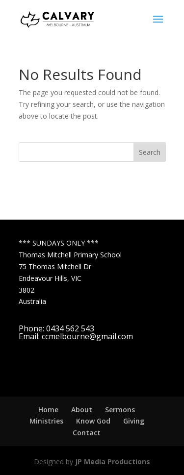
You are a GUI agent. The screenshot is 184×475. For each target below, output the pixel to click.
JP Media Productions (112, 461)
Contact (87, 432)
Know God (93, 420)
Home (48, 409)
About (81, 409)
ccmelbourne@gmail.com (87, 336)
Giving (133, 420)
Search (149, 152)
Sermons (120, 409)
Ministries (46, 420)
